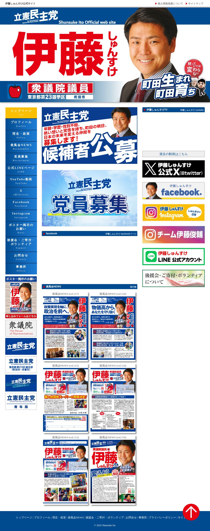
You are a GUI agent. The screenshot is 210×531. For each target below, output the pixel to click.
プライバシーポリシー (162, 517)
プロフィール (21, 124)
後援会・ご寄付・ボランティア (21, 244)
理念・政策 (21, 136)
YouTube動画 (21, 181)
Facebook (21, 204)
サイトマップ (195, 3)
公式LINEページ (21, 170)
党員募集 (21, 158)
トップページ (21, 113)
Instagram (21, 215)
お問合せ (21, 257)
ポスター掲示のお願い (21, 229)
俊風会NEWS (21, 147)
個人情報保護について (170, 3)
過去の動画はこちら (173, 154)
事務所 (21, 269)
